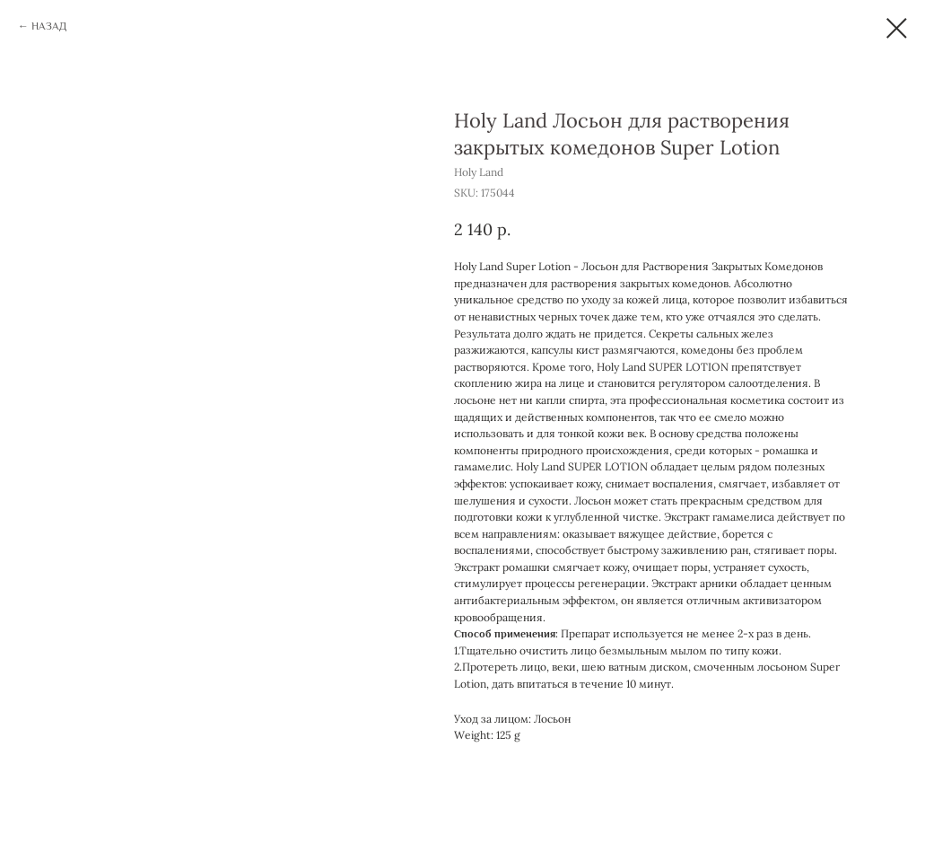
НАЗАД (48, 26)
